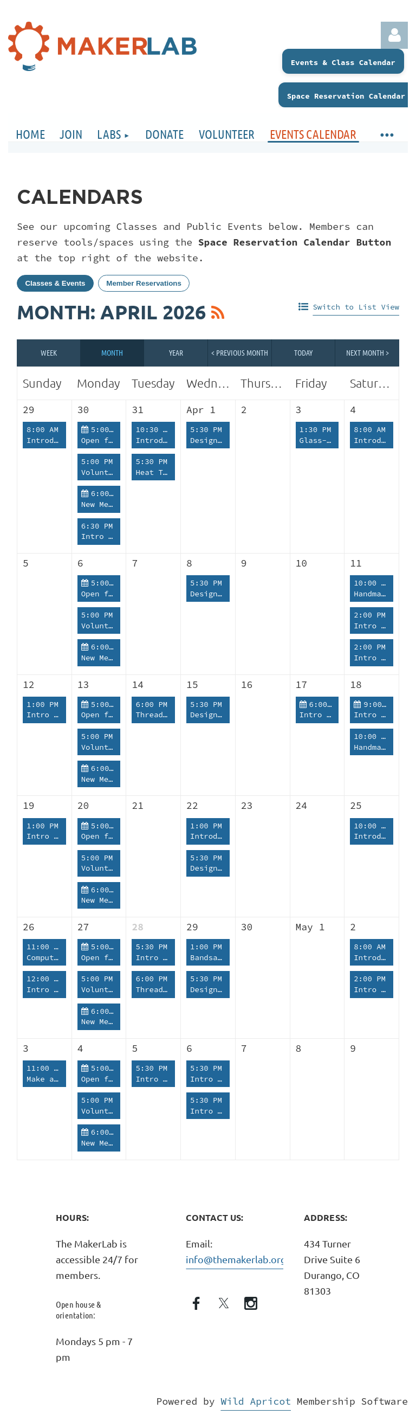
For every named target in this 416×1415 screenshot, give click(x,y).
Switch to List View (356, 307)
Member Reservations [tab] (143, 283)
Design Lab (213, 440)
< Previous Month (239, 352)
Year (176, 352)
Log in (394, 35)
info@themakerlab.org (236, 1259)
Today (303, 352)
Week (49, 352)
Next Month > (367, 352)
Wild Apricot (255, 1401)
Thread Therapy (167, 714)
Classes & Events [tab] (55, 283)
